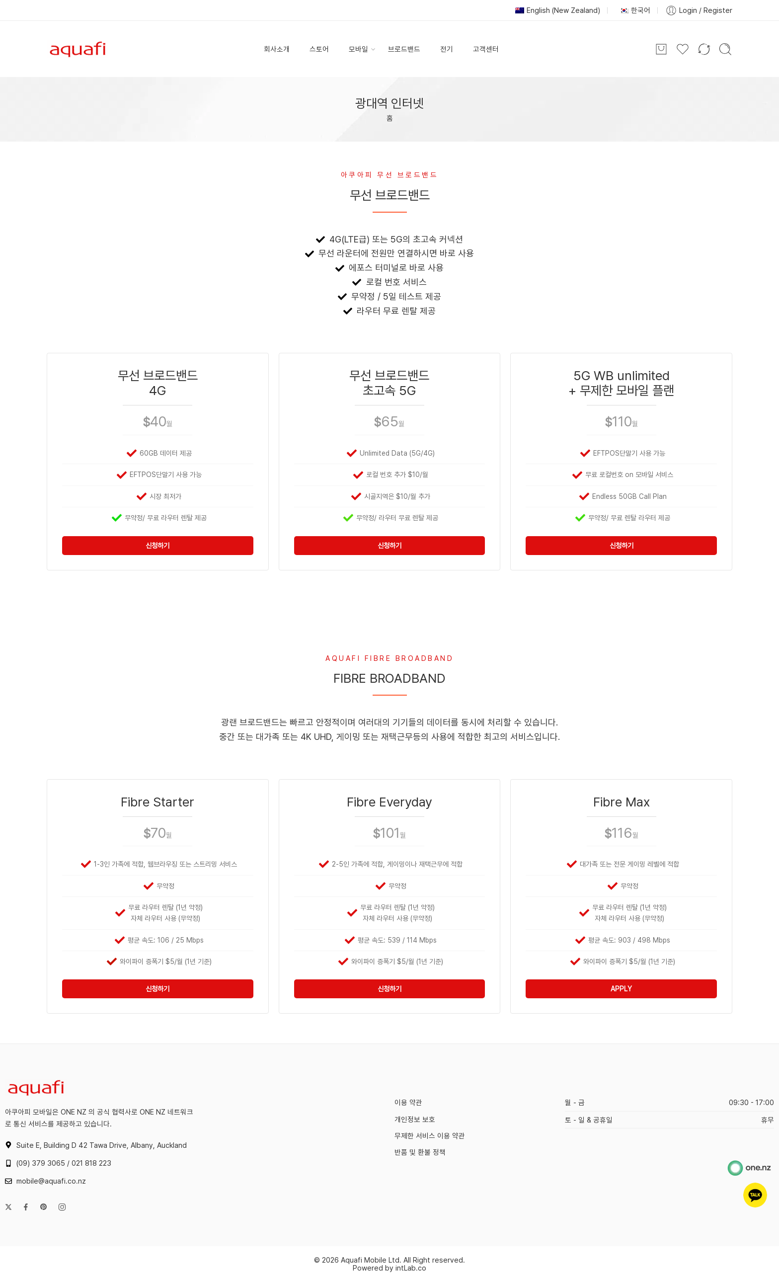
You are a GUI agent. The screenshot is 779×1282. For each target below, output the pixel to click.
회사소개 (277, 49)
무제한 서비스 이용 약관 (429, 1135)
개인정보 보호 (414, 1119)
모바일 (358, 49)
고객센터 (486, 49)
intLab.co (410, 1268)
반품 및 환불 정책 (420, 1152)
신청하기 (157, 546)
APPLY (621, 989)
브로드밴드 (404, 49)
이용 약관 (408, 1102)
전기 (446, 49)
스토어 (319, 49)
